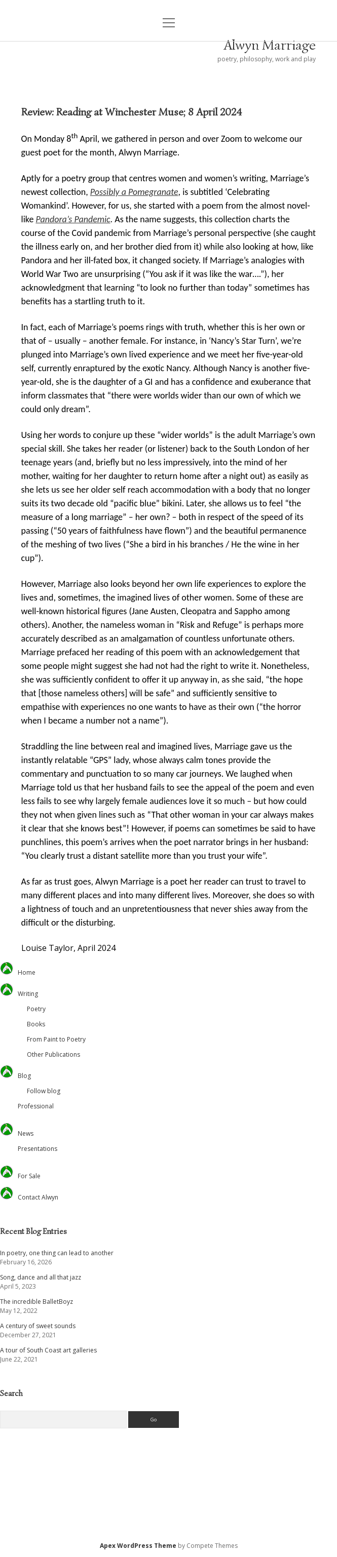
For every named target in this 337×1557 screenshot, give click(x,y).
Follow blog (43, 1091)
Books (36, 1024)
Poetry (36, 1009)
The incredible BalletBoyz (36, 1301)
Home (26, 972)
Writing (28, 993)
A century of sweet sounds (38, 1326)
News (25, 1133)
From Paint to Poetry (56, 1039)
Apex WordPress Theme (138, 1545)
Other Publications (53, 1054)
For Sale (29, 1176)
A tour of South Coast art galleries (48, 1350)
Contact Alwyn (38, 1197)
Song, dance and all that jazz (40, 1277)
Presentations (37, 1148)
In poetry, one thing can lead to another (57, 1253)
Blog (24, 1075)
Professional (36, 1106)
